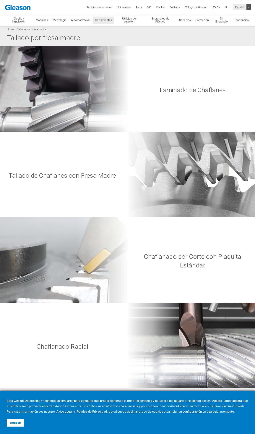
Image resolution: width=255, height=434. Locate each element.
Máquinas (42, 20)
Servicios (185, 20)
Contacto (175, 7)
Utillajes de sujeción (129, 20)
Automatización (80, 20)
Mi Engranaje (221, 20)
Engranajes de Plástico (160, 20)
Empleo (160, 7)
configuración (192, 411)
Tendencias (241, 20)
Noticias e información (99, 7)
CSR (149, 7)
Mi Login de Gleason (196, 7)
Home (10, 29)
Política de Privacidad (92, 411)
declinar (132, 411)
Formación (202, 20)
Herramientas (103, 20)
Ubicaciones (124, 7)
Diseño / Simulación (18, 20)
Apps (139, 7)
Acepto (15, 423)
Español (239, 7)
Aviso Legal (64, 411)
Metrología (59, 20)
